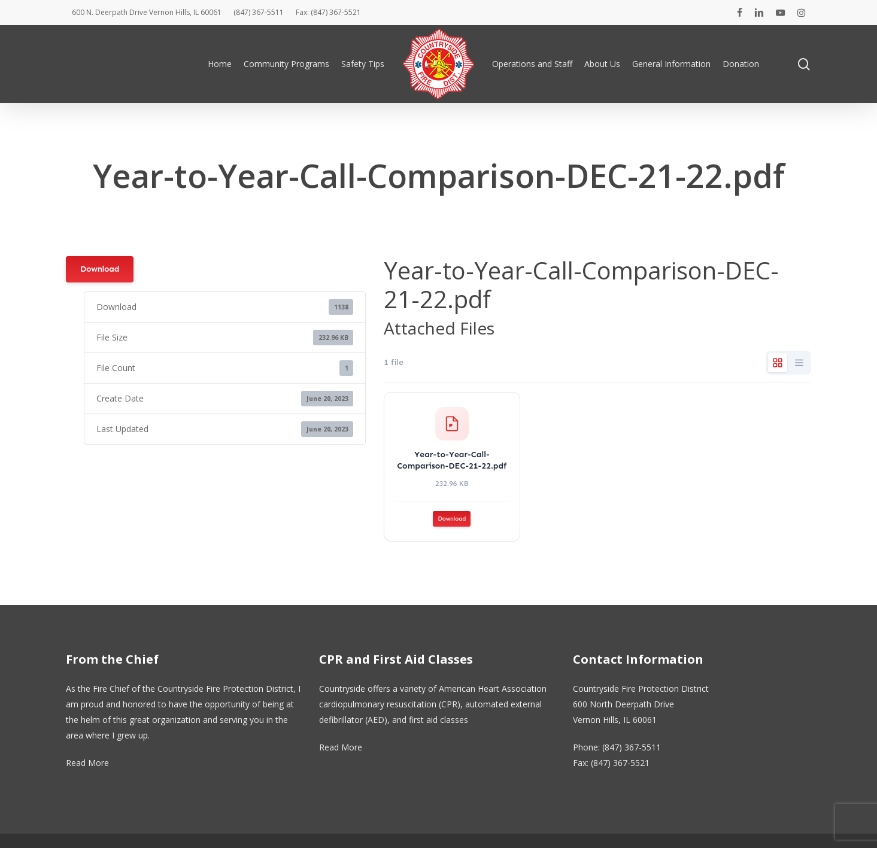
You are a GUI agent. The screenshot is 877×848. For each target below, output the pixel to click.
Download (99, 269)
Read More (87, 762)
